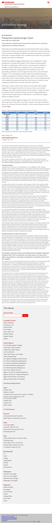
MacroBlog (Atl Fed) (9, 431)
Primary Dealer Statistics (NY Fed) (13, 445)
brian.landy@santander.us (10, 137)
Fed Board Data (8, 440)
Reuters (6, 465)
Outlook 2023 (7, 390)
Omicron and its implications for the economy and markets (14, 397)
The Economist (8, 492)
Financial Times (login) (10, 474)
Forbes (6, 494)
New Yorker (7, 498)
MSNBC (6, 463)
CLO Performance (9, 409)
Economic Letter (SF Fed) (11, 427)
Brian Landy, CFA (6, 40)
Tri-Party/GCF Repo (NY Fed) (12, 447)
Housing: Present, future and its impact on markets (18, 394)
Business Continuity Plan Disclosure (9, 517)
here (8, 106)
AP (4, 454)
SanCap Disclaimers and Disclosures (9, 519)
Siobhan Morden (8, 334)
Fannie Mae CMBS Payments (12, 347)
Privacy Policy (4, 520)
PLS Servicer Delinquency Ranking (13, 361)
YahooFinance (8, 467)
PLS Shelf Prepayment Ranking (12, 368)
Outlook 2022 (7, 400)
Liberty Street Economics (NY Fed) (14, 429)
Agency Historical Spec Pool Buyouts (14, 376)
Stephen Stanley (8, 336)
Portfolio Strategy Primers (12, 383)
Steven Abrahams (9, 323)
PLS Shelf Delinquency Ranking (12, 365)
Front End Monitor (9, 352)
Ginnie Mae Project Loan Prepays (13, 354)
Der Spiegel (7, 489)
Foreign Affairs (8, 496)
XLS (25, 361)
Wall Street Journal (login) (11, 478)
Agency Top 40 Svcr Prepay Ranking (14, 372)
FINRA (38, 521)
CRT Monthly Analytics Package (13, 345)
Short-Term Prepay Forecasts (12, 370)
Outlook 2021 (7, 403)
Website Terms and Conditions (8, 516)
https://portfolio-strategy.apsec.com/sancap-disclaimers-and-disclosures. (23, 162)
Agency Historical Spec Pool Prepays (14, 379)
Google (6, 458)
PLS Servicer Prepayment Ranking (13, 363)
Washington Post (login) (11, 480)
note (18, 61)
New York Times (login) (10, 476)
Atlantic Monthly (8, 487)
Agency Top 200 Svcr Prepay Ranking (14, 374)
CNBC (5, 456)
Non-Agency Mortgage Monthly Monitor (15, 359)
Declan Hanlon (8, 327)
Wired (5, 501)
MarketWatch (7, 460)
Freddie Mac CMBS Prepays (12, 350)
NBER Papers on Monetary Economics (15, 418)
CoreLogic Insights (9, 425)
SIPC (34, 521)
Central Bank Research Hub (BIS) (13, 416)
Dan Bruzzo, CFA (9, 325)
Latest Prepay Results (10, 356)
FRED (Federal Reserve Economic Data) (15, 438)
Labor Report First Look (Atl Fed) (13, 443)
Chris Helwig (7, 329)
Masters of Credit (9, 392)
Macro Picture (8, 405)
